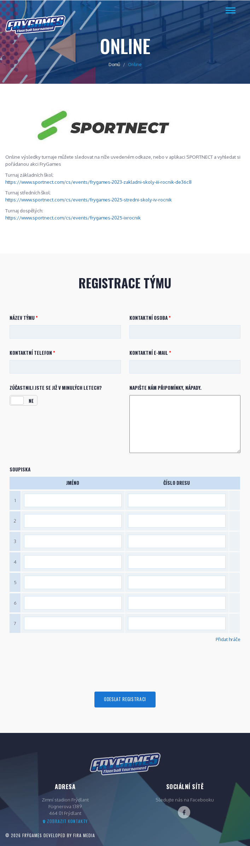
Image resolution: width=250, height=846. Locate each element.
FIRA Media (84, 835)
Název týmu (24, 318)
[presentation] (125, 667)
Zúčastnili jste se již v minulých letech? (56, 387)
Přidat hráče (228, 639)
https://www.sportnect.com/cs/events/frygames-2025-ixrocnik (73, 218)
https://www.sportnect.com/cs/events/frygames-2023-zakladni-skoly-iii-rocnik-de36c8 (98, 182)
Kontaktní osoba (150, 318)
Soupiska (20, 469)
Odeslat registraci (125, 699)
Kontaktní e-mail (150, 352)
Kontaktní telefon (32, 352)
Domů (114, 64)
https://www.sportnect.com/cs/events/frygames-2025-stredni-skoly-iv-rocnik (88, 199)
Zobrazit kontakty (65, 821)
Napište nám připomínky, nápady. (165, 387)
